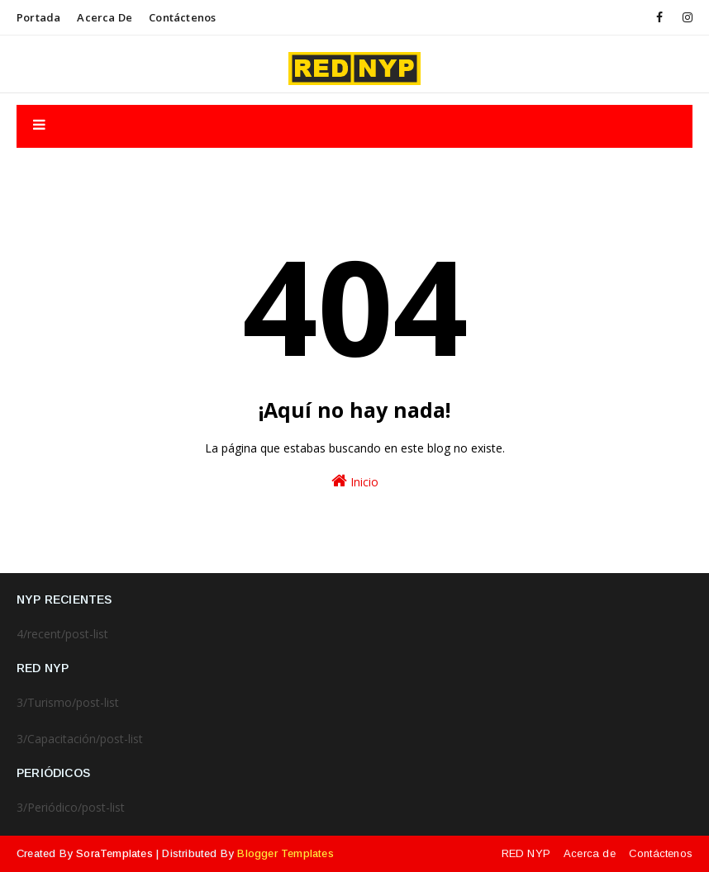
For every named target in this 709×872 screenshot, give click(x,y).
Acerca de (104, 17)
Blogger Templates (285, 853)
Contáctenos (182, 17)
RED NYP (526, 853)
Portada (38, 17)
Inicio (354, 481)
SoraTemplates (114, 853)
